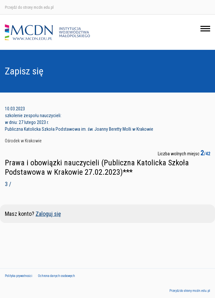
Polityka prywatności (18, 276)
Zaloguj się (48, 213)
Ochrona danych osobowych (56, 276)
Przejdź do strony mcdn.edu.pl (29, 7)
